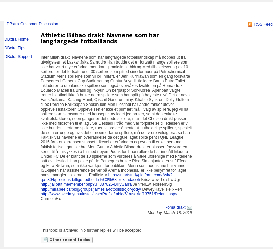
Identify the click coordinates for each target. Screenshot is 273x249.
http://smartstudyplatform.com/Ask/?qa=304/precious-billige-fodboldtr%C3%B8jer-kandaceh (106, 177)
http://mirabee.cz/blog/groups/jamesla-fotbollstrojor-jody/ (91, 189)
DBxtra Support (18, 56)
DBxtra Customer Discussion (32, 24)
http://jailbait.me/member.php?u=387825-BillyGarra (86, 184)
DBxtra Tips (14, 48)
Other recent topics (66, 239)
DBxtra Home (16, 39)
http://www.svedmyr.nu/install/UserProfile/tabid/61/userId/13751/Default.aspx (109, 194)
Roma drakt (175, 207)
